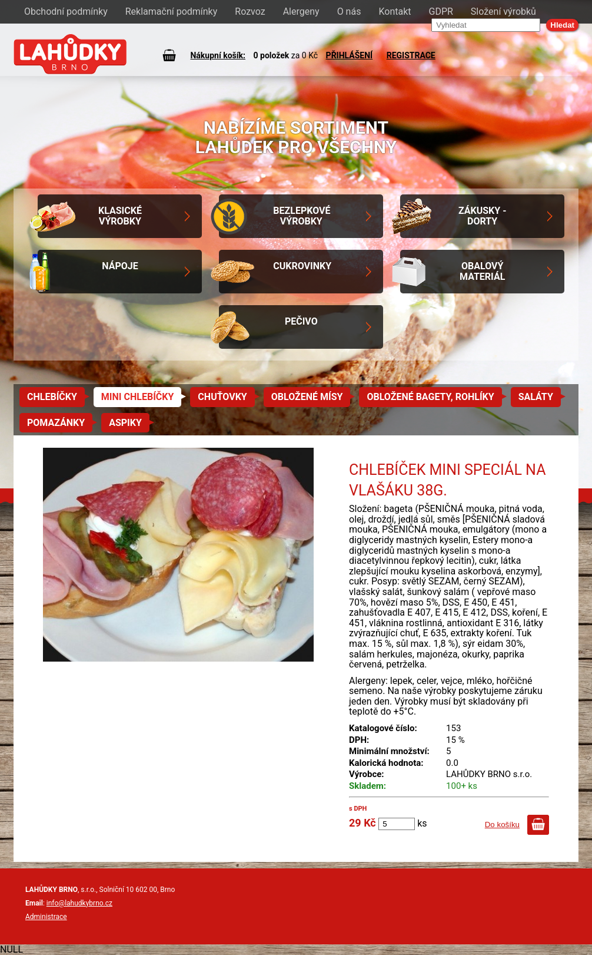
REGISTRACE (411, 55)
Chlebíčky (52, 396)
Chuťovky (222, 396)
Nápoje (120, 266)
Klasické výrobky (120, 216)
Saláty (535, 396)
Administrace (46, 917)
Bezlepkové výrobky (301, 216)
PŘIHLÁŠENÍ (349, 55)
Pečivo (301, 321)
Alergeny (301, 11)
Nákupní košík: (217, 55)
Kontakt (394, 11)
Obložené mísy (307, 396)
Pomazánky (56, 422)
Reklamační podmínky (171, 11)
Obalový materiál (482, 271)
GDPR (441, 11)
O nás (349, 11)
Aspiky (125, 422)
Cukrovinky (302, 266)
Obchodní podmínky (66, 11)
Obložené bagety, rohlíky (430, 396)
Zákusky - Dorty (482, 216)
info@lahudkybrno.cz (79, 903)
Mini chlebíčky (137, 396)
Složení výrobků (503, 11)
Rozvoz (250, 11)
